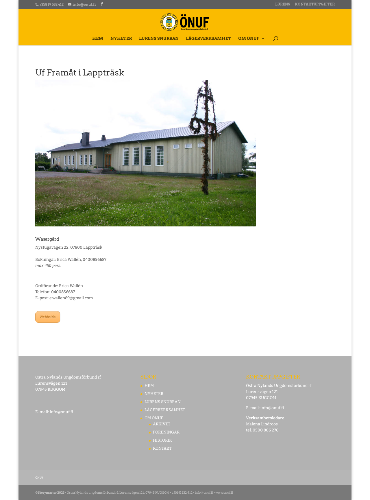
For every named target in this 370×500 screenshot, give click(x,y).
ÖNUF (39, 477)
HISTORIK (162, 440)
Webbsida (48, 317)
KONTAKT (162, 448)
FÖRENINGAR (166, 432)
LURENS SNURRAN (159, 38)
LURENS (282, 4)
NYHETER (121, 38)
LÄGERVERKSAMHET (208, 38)
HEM (97, 38)
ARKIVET (161, 424)
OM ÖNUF (248, 38)
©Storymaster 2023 (49, 493)
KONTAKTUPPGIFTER (315, 4)
